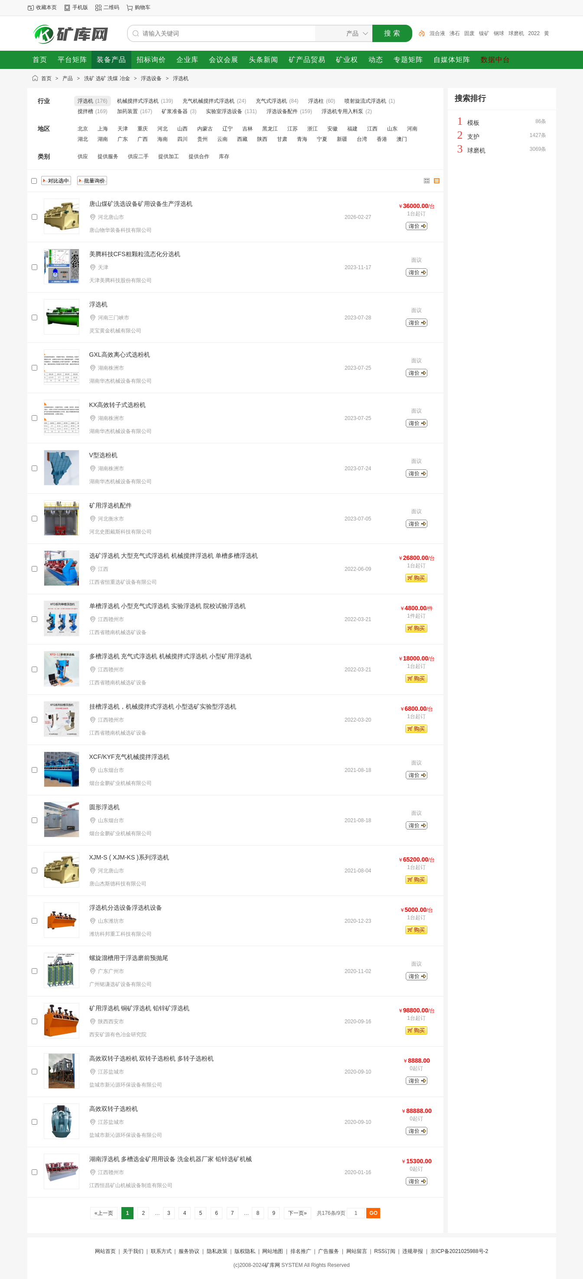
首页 (46, 78)
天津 (122, 129)
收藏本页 (46, 7)
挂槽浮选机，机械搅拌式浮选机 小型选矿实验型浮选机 (163, 706)
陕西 (262, 139)
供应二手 (138, 156)
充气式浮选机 (271, 101)
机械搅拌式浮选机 (138, 101)
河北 (162, 129)
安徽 (332, 129)
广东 (122, 139)
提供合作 (199, 156)
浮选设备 (151, 78)
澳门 (402, 139)
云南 (222, 139)
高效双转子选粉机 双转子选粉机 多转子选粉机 (151, 1058)
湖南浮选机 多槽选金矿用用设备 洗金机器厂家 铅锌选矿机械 (170, 1158)
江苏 (292, 129)
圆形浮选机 (104, 807)
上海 (103, 129)
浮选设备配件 (282, 111)
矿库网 (272, 1265)
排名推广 (300, 1251)
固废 (469, 33)
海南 (162, 139)
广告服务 (328, 1251)
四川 (182, 139)
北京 (83, 129)
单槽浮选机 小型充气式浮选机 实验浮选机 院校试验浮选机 (167, 605)
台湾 (362, 139)
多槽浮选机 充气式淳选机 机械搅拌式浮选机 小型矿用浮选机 (170, 656)
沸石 (454, 33)
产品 (67, 78)
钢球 (499, 33)
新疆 (342, 139)
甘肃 (282, 139)
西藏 (242, 139)
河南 (412, 129)
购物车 (142, 7)
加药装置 (127, 111)
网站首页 (105, 1251)
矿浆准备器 (175, 111)
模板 (473, 122)
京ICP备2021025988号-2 (459, 1251)
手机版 (80, 7)
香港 (382, 139)
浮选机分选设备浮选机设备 (125, 907)
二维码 (111, 7)
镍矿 (484, 33)
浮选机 (181, 78)
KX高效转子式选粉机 (117, 404)
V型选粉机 (103, 455)
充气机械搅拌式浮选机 (208, 101)
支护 (473, 136)
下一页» (297, 1213)
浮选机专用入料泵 (342, 111)
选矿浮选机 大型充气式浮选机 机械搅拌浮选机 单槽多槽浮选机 (173, 555)
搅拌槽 (85, 111)
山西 (182, 129)
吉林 (247, 129)
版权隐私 (245, 1251)
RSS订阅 (384, 1251)
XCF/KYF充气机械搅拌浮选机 (129, 756)
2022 (534, 33)
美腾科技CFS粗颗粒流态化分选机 (134, 254)
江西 (372, 129)
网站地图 (272, 1251)
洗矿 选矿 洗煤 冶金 (107, 78)
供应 (83, 156)
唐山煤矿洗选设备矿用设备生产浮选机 (140, 203)
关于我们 (133, 1251)
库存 (224, 156)
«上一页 (103, 1213)
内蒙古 (205, 129)
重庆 (142, 129)
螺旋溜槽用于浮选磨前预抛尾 (128, 957)
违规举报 (412, 1251)
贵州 (202, 139)
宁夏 (322, 139)
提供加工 (168, 156)
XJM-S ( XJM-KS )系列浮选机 (129, 857)
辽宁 (227, 129)
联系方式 (161, 1251)
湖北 (83, 139)
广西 (142, 139)
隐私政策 (217, 1251)
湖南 (103, 139)
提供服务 (108, 156)
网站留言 (356, 1251)
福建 (352, 129)
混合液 (437, 33)
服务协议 (189, 1251)
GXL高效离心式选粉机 (119, 354)
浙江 (312, 129)
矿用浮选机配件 (110, 505)
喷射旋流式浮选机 (365, 101)
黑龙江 (270, 129)
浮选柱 (316, 101)
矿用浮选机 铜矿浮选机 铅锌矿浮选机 (139, 1008)
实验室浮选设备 (224, 111)
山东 (392, 129)
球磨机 (516, 33)
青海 (302, 139)
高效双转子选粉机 (113, 1108)
